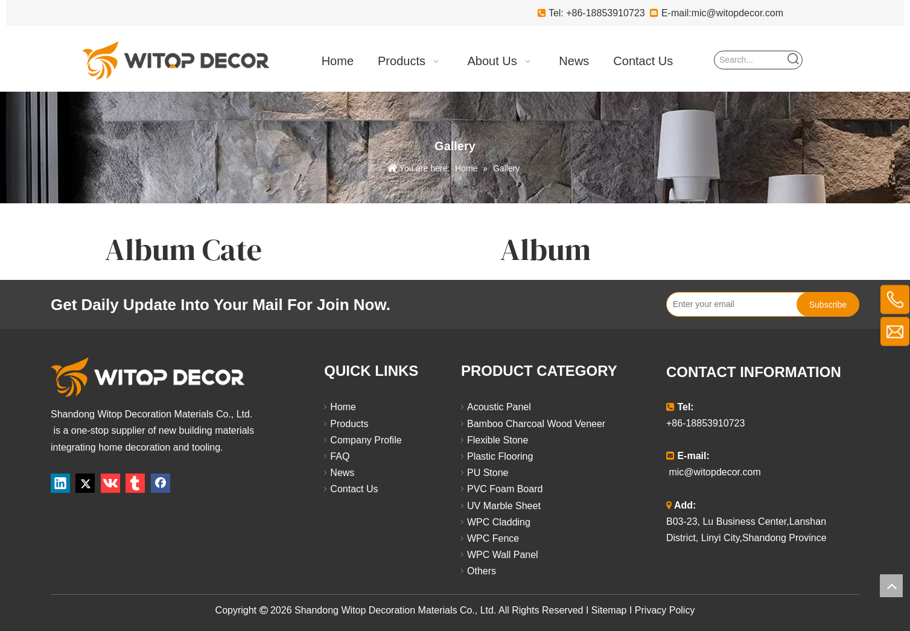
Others (481, 571)
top (891, 585)
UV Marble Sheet (504, 506)
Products (349, 424)
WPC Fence (493, 538)
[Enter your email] (729, 304)
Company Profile (365, 440)
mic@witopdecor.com (737, 13)
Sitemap (609, 610)
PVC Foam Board (504, 489)
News (342, 473)
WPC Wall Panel (502, 555)
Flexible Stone (497, 440)
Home (343, 407)
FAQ (339, 456)
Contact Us (354, 489)
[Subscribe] (828, 304)
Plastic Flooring (500, 456)
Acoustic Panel (499, 407)
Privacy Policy (665, 610)
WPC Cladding (498, 522)
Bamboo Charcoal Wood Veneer (536, 424)
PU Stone (487, 473)
